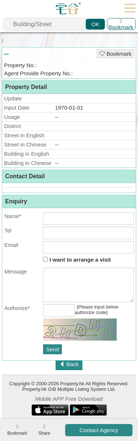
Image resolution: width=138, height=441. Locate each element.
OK (95, 24)
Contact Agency (98, 430)
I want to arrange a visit (77, 259)
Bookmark (120, 24)
